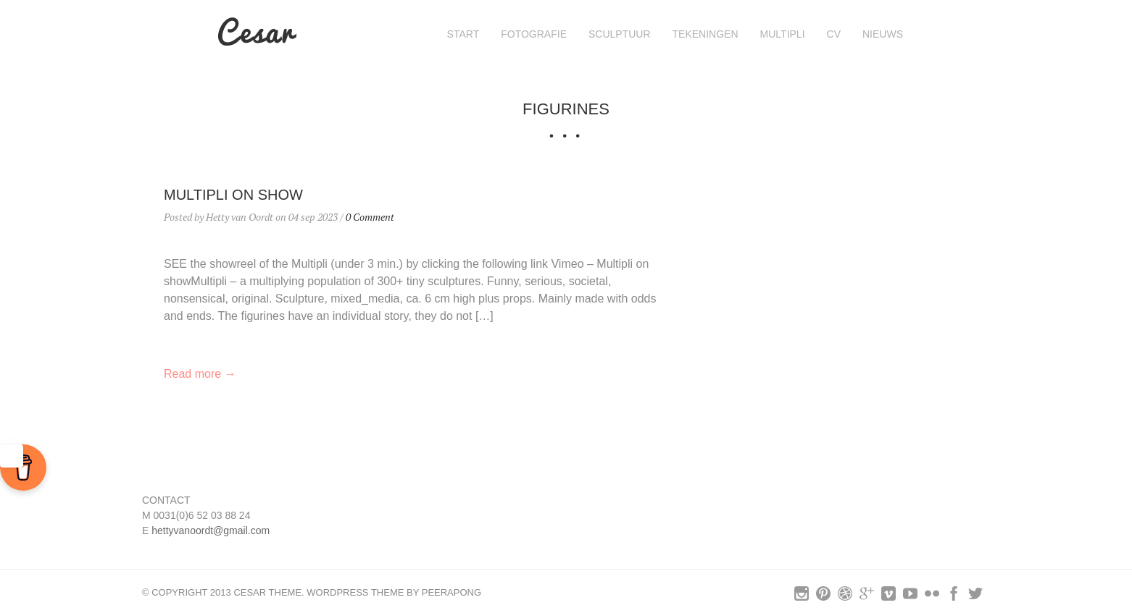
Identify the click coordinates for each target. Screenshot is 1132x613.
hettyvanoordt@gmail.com (210, 530)
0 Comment (370, 217)
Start (463, 34)
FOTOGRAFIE (534, 34)
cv (834, 34)
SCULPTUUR (619, 34)
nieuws (882, 34)
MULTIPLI (782, 34)
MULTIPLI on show (233, 195)
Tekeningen (705, 34)
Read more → (200, 374)
